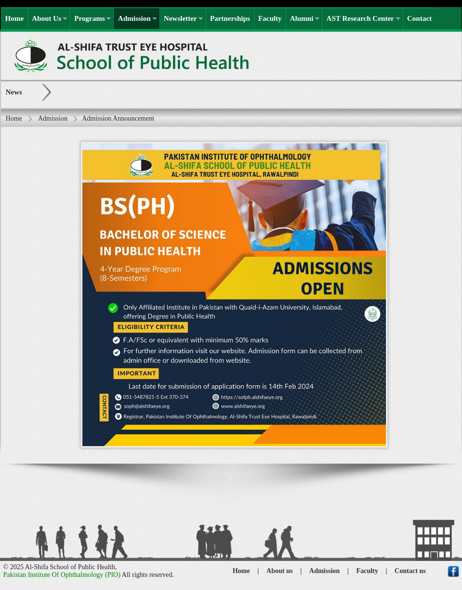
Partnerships (230, 18)
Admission (134, 18)
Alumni (301, 18)
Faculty (270, 18)
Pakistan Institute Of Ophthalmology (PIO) (62, 574)
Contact (419, 18)
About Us (46, 18)
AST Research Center (360, 18)
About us (280, 570)
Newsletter (180, 18)
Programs (89, 18)
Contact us (410, 570)
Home (14, 18)
